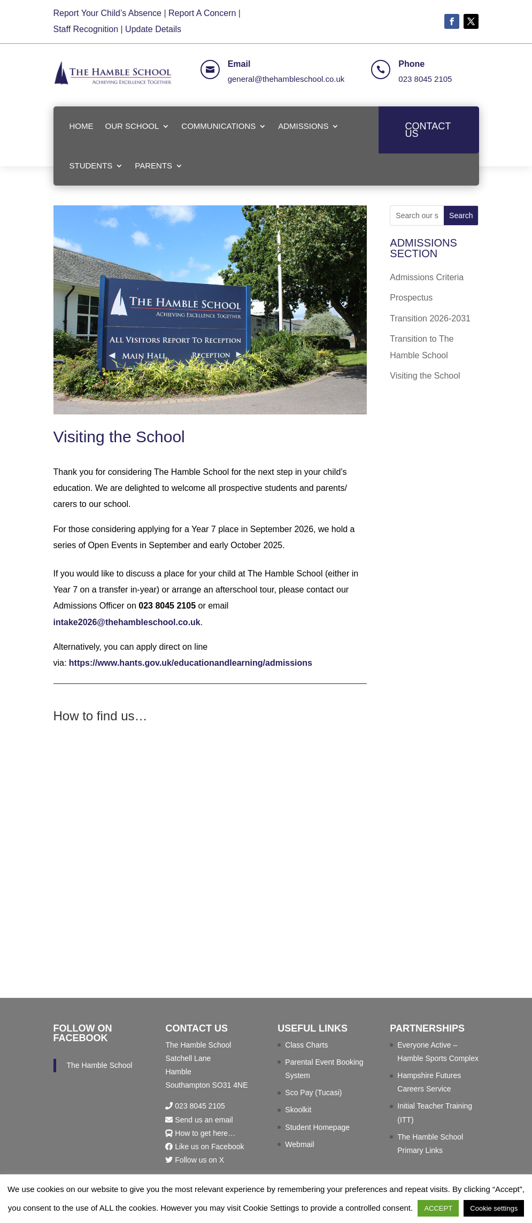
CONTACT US (428, 130)
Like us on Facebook (204, 1146)
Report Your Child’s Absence (107, 13)
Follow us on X (194, 1160)
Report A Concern (202, 13)
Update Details (153, 29)
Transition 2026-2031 (430, 318)
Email (239, 63)
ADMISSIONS (303, 125)
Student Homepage (317, 1127)
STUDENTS (91, 165)
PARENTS (153, 165)
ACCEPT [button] (438, 1208)
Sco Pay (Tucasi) (313, 1092)
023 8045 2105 (425, 78)
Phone (411, 63)
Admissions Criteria (427, 277)
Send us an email (199, 1120)
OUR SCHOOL (132, 125)
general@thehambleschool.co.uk (286, 78)
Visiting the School (425, 375)
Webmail (299, 1144)
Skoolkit (298, 1109)
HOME (82, 125)
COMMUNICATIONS (218, 125)
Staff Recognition (86, 29)
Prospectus (411, 297)
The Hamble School (100, 1065)
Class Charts (306, 1045)
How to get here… (200, 1133)
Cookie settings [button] (494, 1208)
